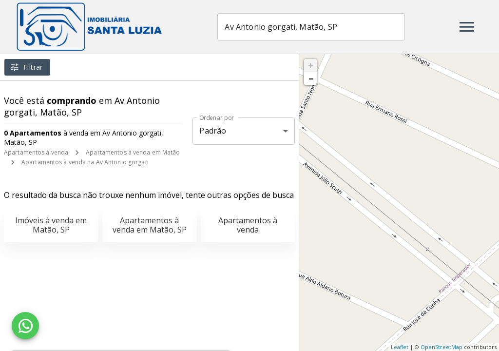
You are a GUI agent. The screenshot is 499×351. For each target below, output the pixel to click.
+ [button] (310, 65)
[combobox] (312, 26)
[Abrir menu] (466, 26)
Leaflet (399, 347)
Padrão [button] (212, 130)
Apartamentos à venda (36, 152)
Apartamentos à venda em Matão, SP (150, 225)
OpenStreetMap (441, 347)
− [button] (310, 78)
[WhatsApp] (25, 325)
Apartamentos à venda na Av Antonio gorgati (85, 162)
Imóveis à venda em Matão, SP (51, 225)
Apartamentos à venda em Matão (133, 152)
